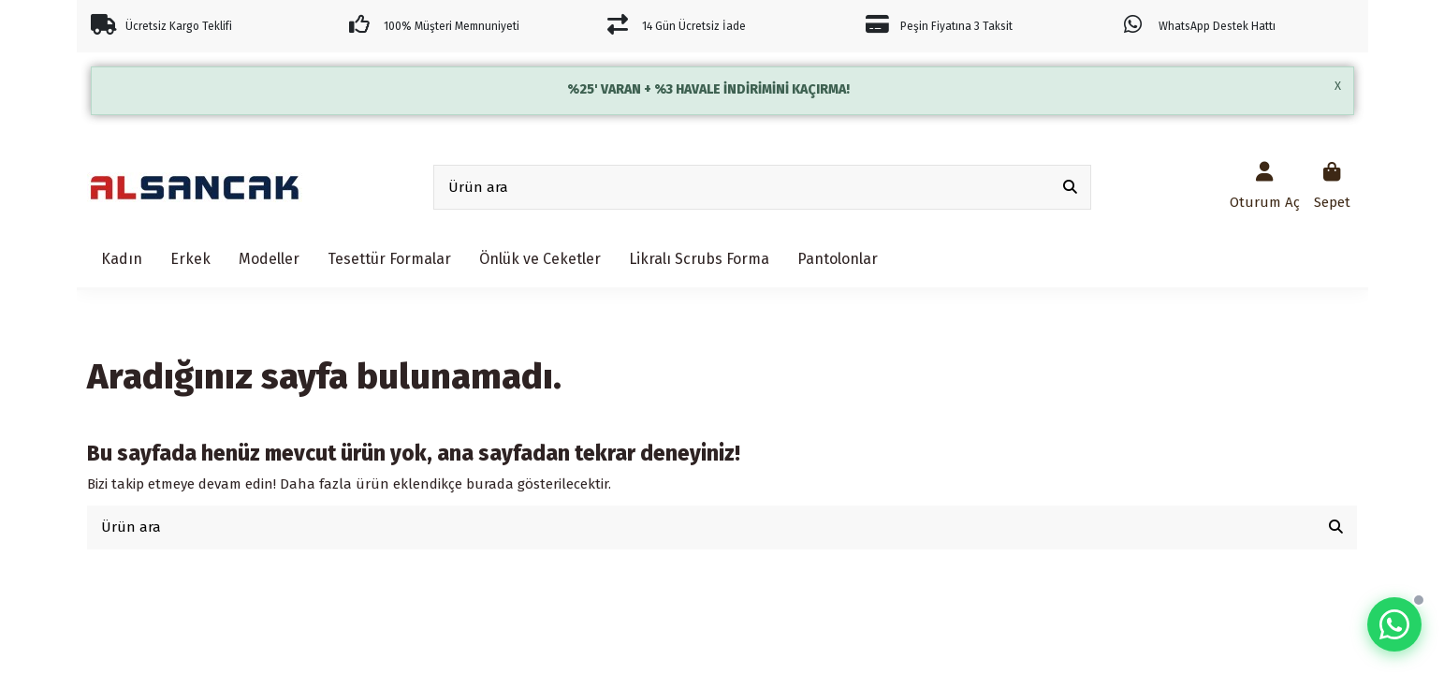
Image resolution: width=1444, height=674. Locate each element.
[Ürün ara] (1070, 188)
